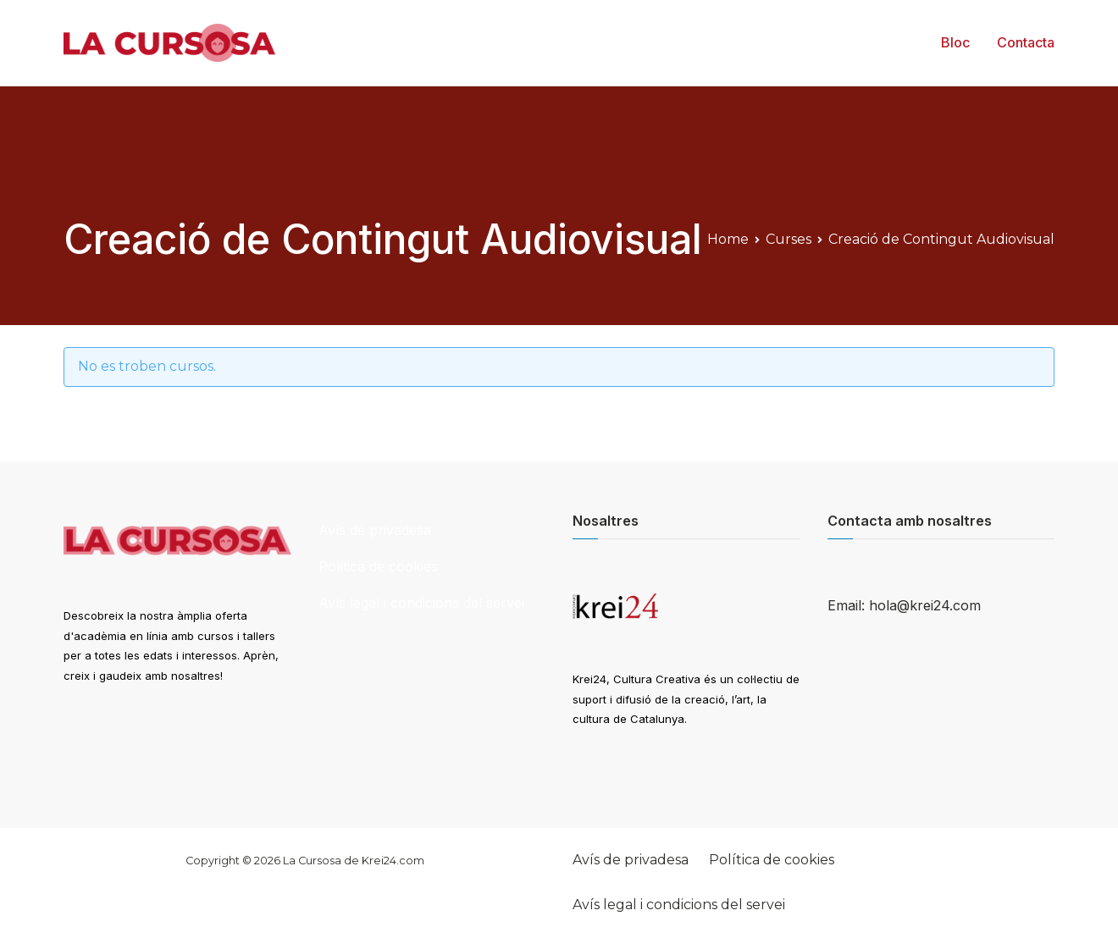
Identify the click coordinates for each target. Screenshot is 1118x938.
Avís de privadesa (374, 529)
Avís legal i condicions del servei (421, 602)
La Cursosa (312, 860)
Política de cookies (378, 566)
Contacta (1025, 42)
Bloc (955, 42)
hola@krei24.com (925, 605)
